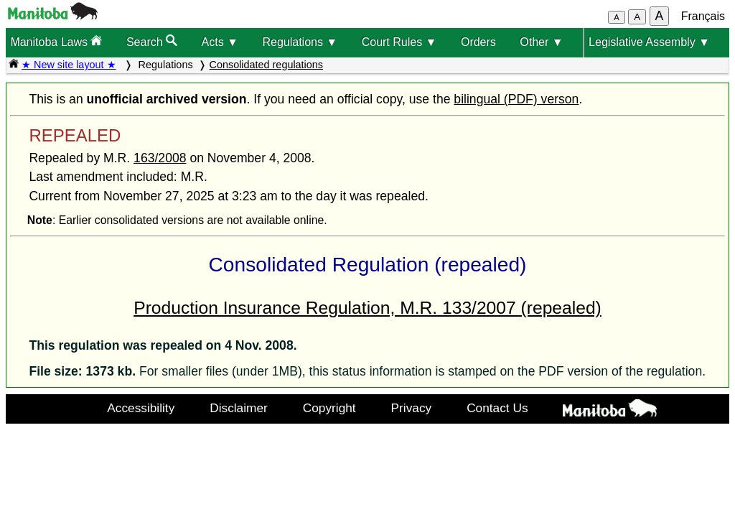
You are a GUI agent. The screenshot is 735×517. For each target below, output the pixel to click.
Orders (478, 42)
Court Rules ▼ (399, 42)
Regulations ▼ (299, 42)
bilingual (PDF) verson (516, 99)
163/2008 (160, 158)
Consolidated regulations (266, 64)
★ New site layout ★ (69, 64)
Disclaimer (239, 408)
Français (703, 16)
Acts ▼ (220, 42)
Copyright (329, 408)
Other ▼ (541, 42)
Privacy (411, 408)
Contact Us (497, 408)
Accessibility (140, 408)
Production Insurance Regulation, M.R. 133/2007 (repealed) (367, 307)
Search (151, 41)
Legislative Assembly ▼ (649, 42)
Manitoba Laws (56, 41)
